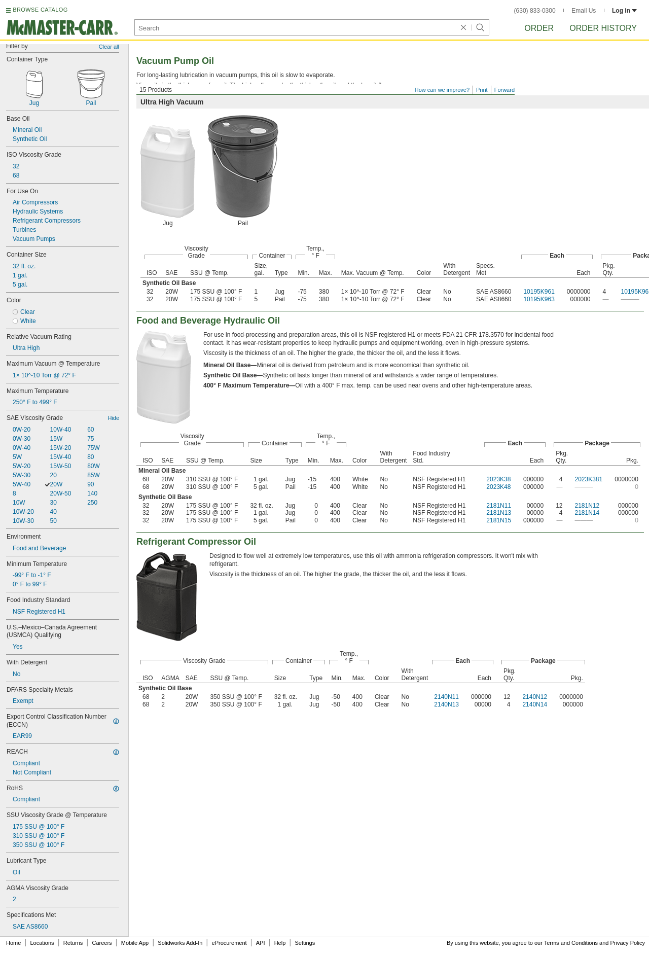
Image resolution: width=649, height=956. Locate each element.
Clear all (109, 47)
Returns (73, 943)
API (260, 943)
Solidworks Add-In (180, 943)
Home (13, 943)
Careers (102, 943)
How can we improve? (442, 90)
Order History (603, 28)
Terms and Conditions (571, 943)
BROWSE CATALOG (40, 10)
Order (539, 28)
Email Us (583, 10)
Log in (624, 10)
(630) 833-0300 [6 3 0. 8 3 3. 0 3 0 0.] (535, 10)
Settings (305, 943)
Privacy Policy (627, 943)
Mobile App (135, 943)
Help (280, 943)
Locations (42, 943)
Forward (504, 90)
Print (482, 90)
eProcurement (229, 943)
